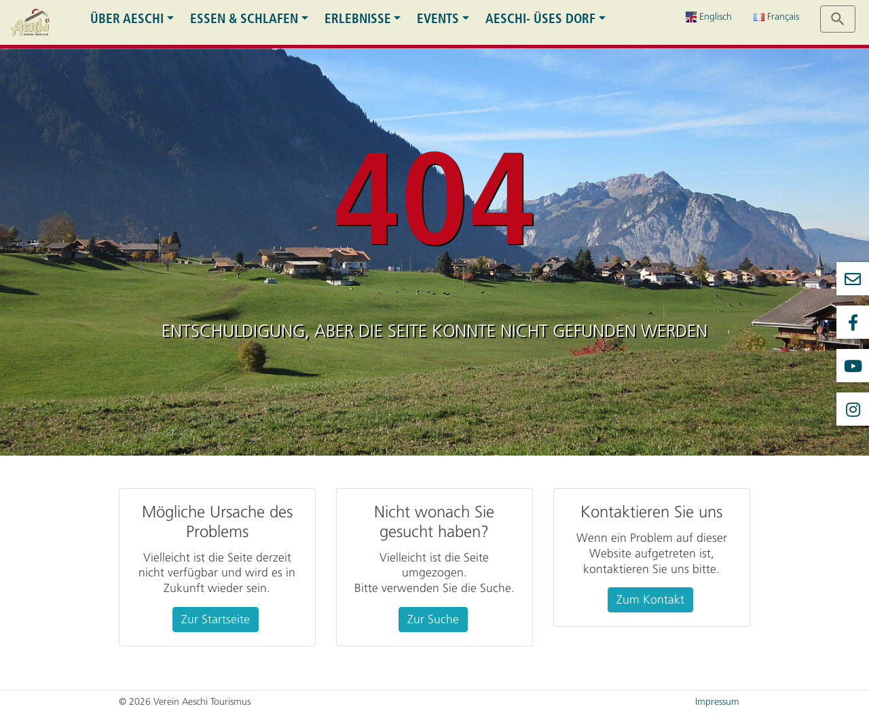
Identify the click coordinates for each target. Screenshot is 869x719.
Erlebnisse (358, 18)
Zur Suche (433, 619)
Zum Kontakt (650, 599)
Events (438, 18)
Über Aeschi (127, 18)
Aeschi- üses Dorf (540, 18)
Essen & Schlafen (244, 18)
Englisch (709, 16)
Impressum (717, 701)
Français (776, 16)
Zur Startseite (215, 619)
